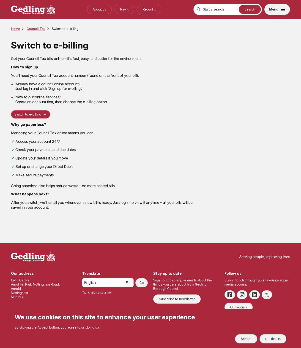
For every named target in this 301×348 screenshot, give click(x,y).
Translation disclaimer (97, 292)
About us (99, 9)
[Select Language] (108, 282)
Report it (149, 9)
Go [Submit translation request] (142, 283)
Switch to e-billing (27, 114)
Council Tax (36, 29)
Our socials (238, 307)
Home (15, 29)
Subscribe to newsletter (177, 299)
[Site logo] (33, 257)
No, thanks (273, 339)
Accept (246, 339)
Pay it (124, 9)
